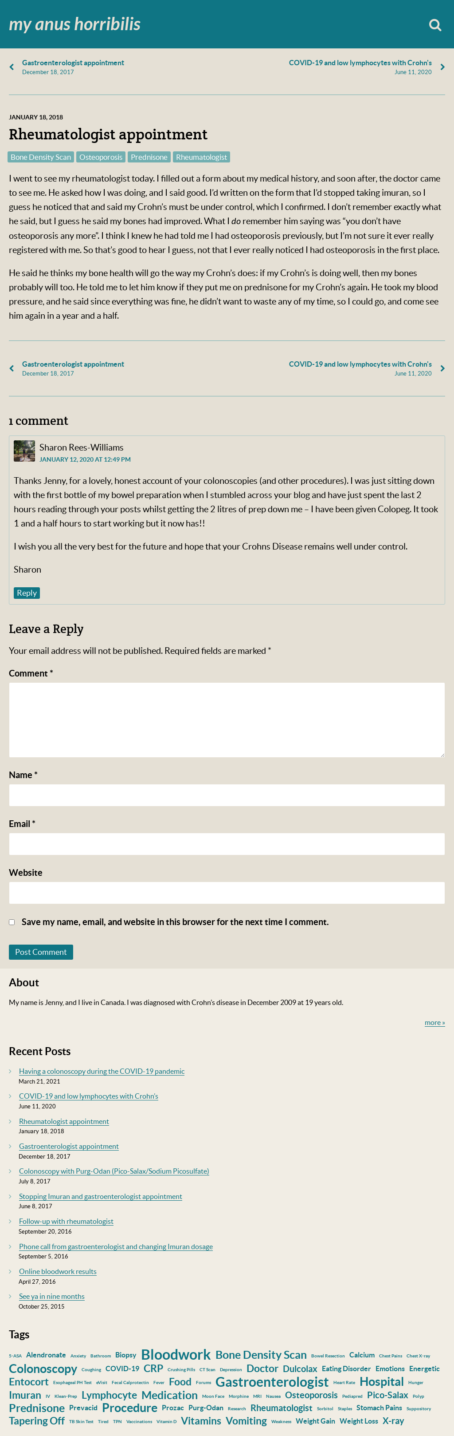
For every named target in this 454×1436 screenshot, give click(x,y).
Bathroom (100, 1355)
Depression (231, 1369)
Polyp (418, 1396)
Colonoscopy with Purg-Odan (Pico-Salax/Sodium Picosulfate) (114, 1171)
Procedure (129, 1407)
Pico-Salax (387, 1395)
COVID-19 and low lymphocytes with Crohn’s (88, 1096)
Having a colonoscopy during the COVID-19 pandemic (101, 1071)
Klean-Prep (66, 1396)
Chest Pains (390, 1355)
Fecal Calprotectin (130, 1382)
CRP (153, 1368)
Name (23, 775)
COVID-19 (122, 1369)
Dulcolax (300, 1369)
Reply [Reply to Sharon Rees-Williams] (27, 592)
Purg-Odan (205, 1408)
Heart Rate (344, 1382)
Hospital (382, 1381)
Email (22, 824)
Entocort (29, 1382)
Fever (158, 1382)
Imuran (25, 1395)
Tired (103, 1421)
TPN (117, 1421)
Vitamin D (166, 1421)
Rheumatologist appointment (64, 1121)
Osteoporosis (100, 157)
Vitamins (201, 1421)
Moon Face (213, 1396)
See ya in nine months (52, 1296)
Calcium (362, 1355)
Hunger (415, 1382)
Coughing (91, 1369)
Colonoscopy (43, 1368)
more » (435, 1022)
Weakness (281, 1421)
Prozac (173, 1408)
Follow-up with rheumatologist (66, 1221)
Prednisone (149, 157)
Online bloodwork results (58, 1271)
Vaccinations (139, 1421)
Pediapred (352, 1396)
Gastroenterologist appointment (69, 1146)
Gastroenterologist (272, 1381)
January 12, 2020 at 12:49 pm (85, 459)
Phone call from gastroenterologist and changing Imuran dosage (116, 1246)
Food (180, 1382)
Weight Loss (359, 1421)
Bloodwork (176, 1354)
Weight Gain (315, 1421)
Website (26, 872)
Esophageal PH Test (72, 1382)
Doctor (262, 1368)
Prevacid (83, 1408)
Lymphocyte (109, 1395)
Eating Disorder (346, 1369)
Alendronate (46, 1355)
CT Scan (207, 1369)
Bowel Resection (328, 1355)
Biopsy (126, 1355)
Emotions (390, 1369)
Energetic (424, 1369)
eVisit (101, 1382)
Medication (169, 1395)
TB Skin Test (81, 1421)
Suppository (419, 1408)
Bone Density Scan (41, 157)
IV (48, 1396)
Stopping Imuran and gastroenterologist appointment (100, 1196)
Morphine (239, 1396)
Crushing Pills (181, 1369)
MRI (257, 1396)
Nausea (273, 1396)
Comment (31, 673)
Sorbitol (325, 1408)
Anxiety (78, 1355)
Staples (345, 1408)
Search (435, 24)
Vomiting (246, 1421)
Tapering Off (37, 1421)
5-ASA (15, 1355)
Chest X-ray (418, 1355)
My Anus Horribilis (75, 24)
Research (237, 1408)
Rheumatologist (201, 157)
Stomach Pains (379, 1408)
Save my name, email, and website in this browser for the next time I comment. (175, 922)
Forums (203, 1382)
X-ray (393, 1421)
